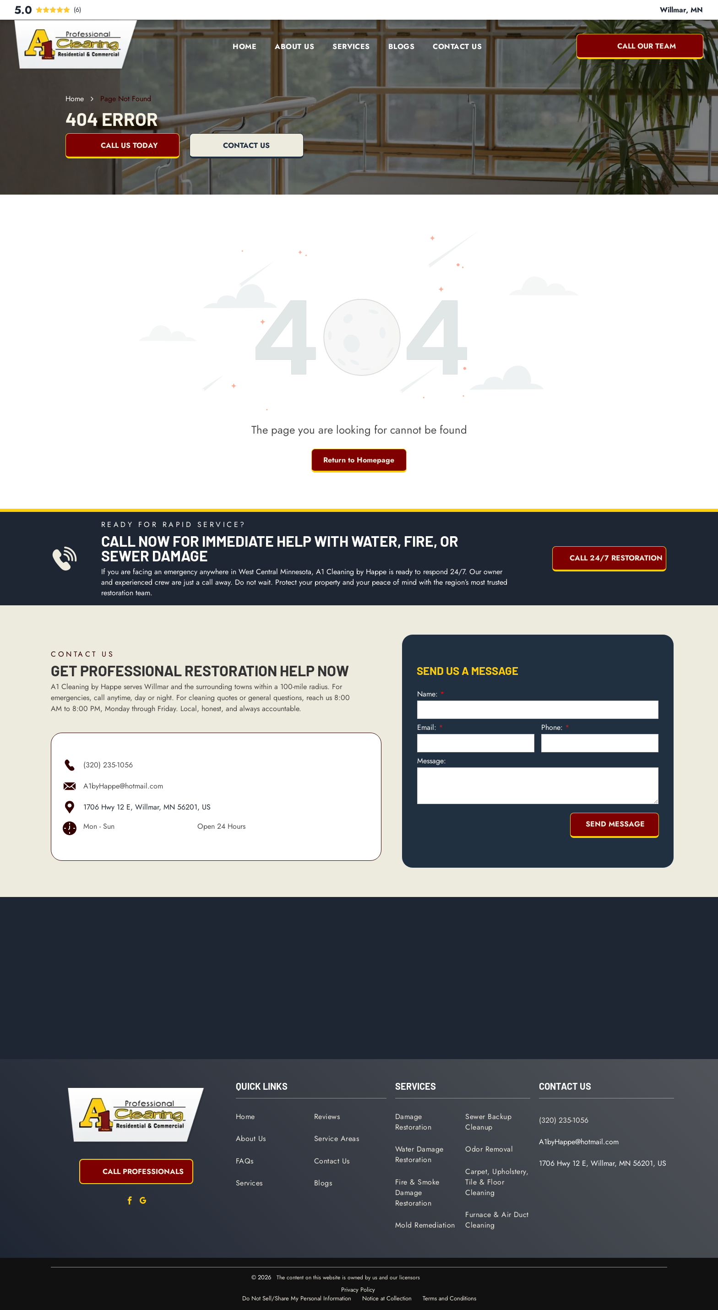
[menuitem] (244, 46)
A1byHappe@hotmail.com (123, 786)
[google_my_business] (143, 1202)
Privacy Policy (358, 1289)
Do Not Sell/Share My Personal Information (296, 1298)
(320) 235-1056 (108, 765)
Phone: (552, 727)
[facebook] (130, 1202)
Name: (427, 694)
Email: (426, 727)
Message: (431, 761)
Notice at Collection (387, 1298)
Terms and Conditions (449, 1298)
